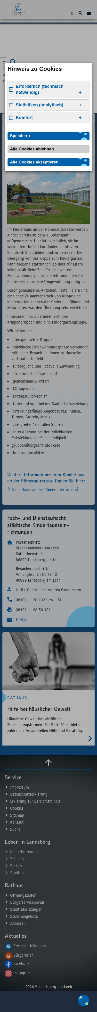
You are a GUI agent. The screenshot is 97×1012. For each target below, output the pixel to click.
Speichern (20, 135)
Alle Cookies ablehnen (32, 149)
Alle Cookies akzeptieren (34, 162)
